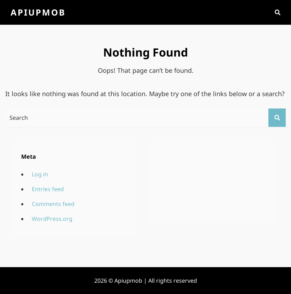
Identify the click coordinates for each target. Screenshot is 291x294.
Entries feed (48, 189)
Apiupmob (38, 12)
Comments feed (53, 204)
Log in (40, 174)
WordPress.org (52, 219)
